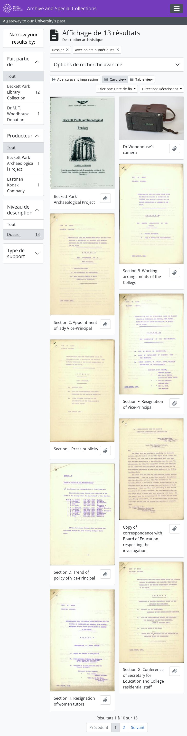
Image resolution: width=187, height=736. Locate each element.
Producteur (19, 135)
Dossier (23, 235)
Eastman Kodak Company (23, 185)
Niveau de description (19, 209)
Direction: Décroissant (160, 89)
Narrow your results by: (23, 38)
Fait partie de (18, 61)
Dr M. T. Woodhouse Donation (23, 113)
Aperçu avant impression (75, 79)
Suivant (138, 727)
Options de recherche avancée (88, 64)
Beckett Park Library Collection (23, 92)
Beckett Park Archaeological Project (23, 163)
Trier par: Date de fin (115, 89)
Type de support (16, 253)
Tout (11, 76)
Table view (141, 79)
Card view (115, 79)
